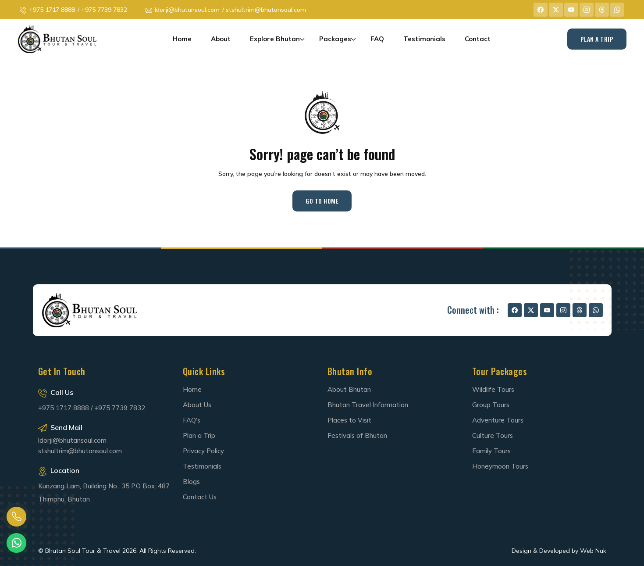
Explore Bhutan (275, 39)
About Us (197, 405)
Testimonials (424, 39)
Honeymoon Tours (500, 466)
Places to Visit (349, 420)
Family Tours (491, 451)
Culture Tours (492, 435)
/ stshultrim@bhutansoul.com (264, 10)
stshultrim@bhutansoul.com (80, 451)
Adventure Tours (497, 420)
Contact (478, 39)
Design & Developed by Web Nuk (559, 551)
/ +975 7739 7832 (102, 10)
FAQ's (191, 420)
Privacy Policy (203, 451)
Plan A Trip (597, 38)
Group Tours (490, 405)
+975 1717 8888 (52, 10)
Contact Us (200, 497)
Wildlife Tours (493, 389)
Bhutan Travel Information (367, 405)
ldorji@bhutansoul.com (187, 10)
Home (182, 39)
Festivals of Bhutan (357, 435)
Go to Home (322, 200)
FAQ (377, 39)
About (221, 39)
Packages (335, 39)
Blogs (191, 481)
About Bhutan (349, 389)
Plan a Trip (199, 435)
